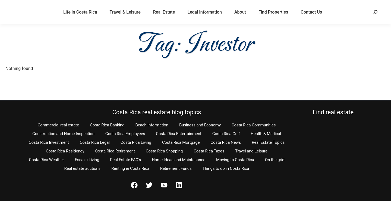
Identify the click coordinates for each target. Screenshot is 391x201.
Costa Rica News (225, 142)
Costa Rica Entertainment (178, 133)
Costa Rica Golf (226, 133)
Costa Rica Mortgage (181, 142)
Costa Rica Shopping (164, 151)
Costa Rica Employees (125, 133)
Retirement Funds (176, 168)
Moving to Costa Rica (235, 159)
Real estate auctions (82, 168)
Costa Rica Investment (49, 142)
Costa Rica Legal (95, 142)
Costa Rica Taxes (209, 151)
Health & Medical (266, 133)
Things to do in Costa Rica (226, 168)
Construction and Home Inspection (63, 133)
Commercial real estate (58, 125)
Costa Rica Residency (65, 151)
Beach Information (151, 125)
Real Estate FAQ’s (125, 159)
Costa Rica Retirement (115, 151)
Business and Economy (200, 125)
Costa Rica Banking (107, 125)
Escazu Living (87, 159)
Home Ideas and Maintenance (178, 159)
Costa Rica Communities (254, 125)
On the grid (275, 159)
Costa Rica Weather (46, 159)
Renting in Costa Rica (130, 168)
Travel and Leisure (251, 151)
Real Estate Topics (268, 142)
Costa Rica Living (136, 142)
